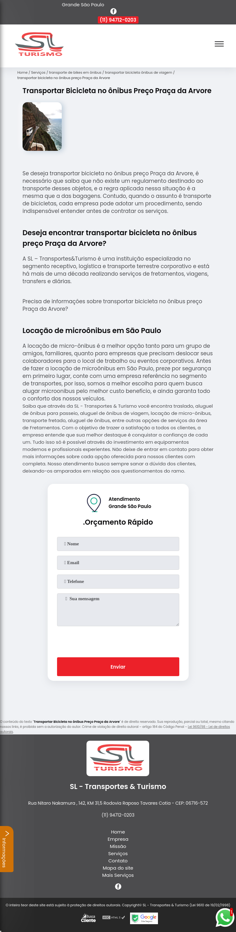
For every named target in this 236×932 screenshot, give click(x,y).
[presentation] (118, 640)
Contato (118, 860)
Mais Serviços (118, 875)
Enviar (118, 667)
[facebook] (113, 12)
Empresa (118, 839)
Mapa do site (118, 868)
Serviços (118, 853)
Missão (118, 846)
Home (118, 832)
